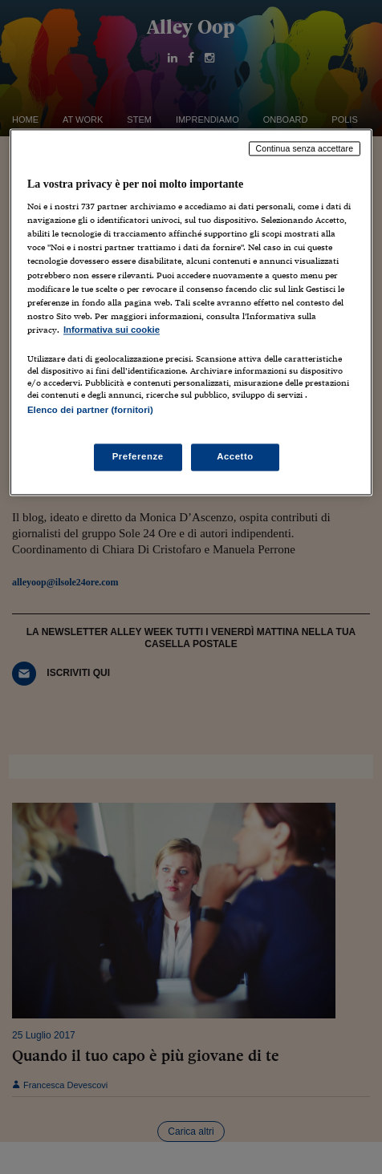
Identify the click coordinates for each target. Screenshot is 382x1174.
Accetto (235, 457)
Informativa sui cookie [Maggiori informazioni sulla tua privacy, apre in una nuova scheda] (111, 329)
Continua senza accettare (305, 148)
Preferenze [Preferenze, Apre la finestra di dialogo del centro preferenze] (138, 457)
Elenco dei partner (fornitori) (90, 410)
